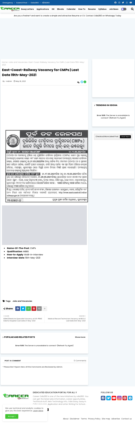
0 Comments (80, 360)
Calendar (71, 9)
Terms (84, 418)
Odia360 (35, 2)
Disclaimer (74, 418)
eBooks (60, 9)
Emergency (8, 2)
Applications (43, 9)
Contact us (126, 418)
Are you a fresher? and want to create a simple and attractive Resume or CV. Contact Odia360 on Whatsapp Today (67, 15)
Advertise (115, 418)
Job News (113, 9)
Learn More (38, 410)
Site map (106, 418)
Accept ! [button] (12, 416)
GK (53, 9)
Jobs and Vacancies (18, 62)
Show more (80, 337)
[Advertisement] (67, 38)
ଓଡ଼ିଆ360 (46, 2)
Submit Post (22, 2)
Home (5, 62)
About (66, 418)
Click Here (125, 136)
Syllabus (102, 9)
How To (81, 9)
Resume (92, 9)
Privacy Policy (94, 418)
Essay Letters (27, 9)
